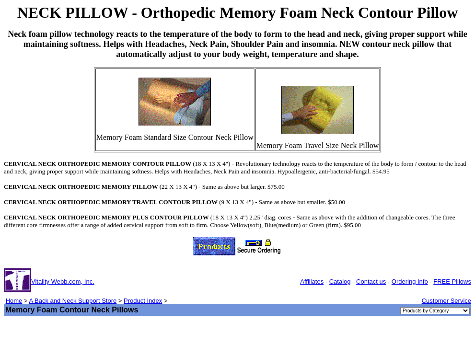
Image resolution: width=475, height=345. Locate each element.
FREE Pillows (452, 281)
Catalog (340, 281)
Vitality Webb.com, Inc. (62, 281)
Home (14, 300)
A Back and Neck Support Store (72, 300)
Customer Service (446, 300)
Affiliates (312, 281)
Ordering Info (410, 281)
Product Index (143, 300)
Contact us (371, 281)
